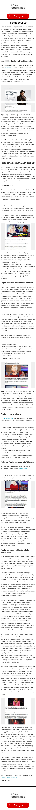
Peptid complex (8, 68)
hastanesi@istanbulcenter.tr (9, 777)
